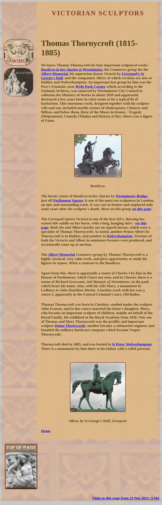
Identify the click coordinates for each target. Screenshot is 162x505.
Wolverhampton (119, 236)
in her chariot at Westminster (71, 69)
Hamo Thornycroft (70, 326)
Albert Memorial (54, 74)
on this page (141, 209)
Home (45, 431)
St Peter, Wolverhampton (132, 344)
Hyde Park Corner (90, 86)
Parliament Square (68, 200)
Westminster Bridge (131, 196)
